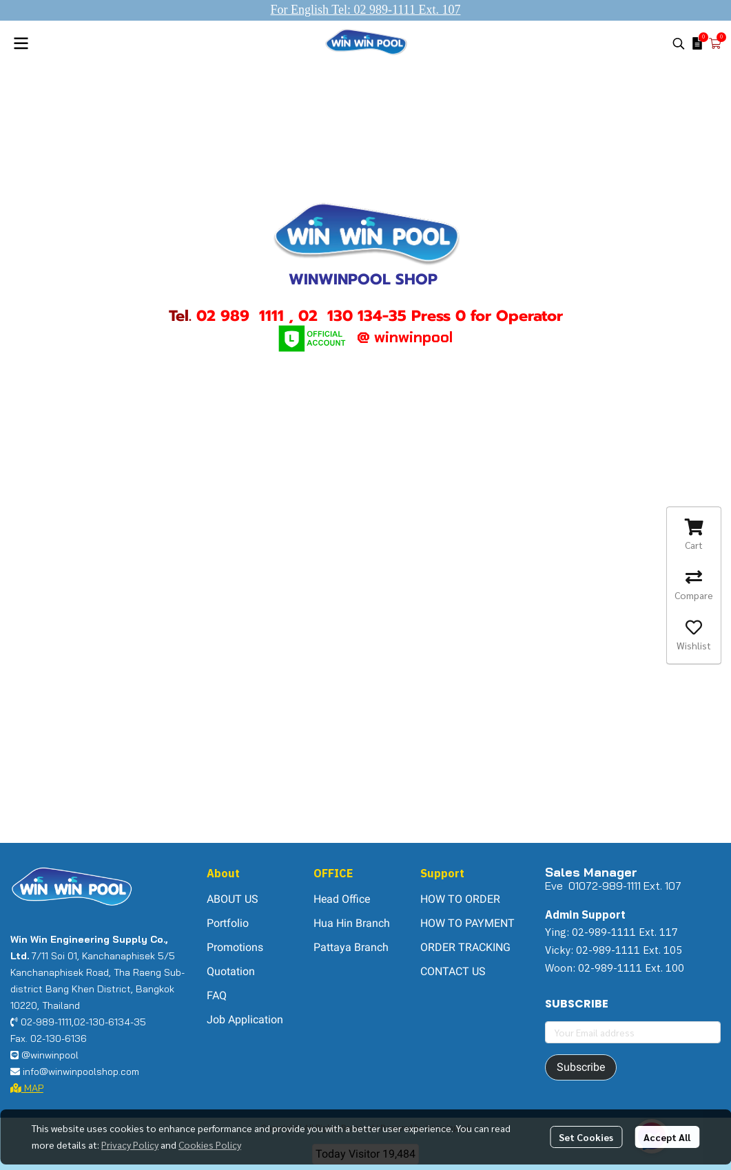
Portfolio (228, 923)
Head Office (341, 899)
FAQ (217, 995)
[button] (678, 43)
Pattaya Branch (351, 947)
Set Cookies (586, 1137)
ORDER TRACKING (465, 947)
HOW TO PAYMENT (467, 923)
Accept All (667, 1137)
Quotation (231, 971)
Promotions (235, 947)
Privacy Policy (129, 1144)
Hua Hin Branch (351, 923)
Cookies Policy (209, 1144)
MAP (26, 1088)
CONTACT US (453, 971)
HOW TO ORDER (460, 899)
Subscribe (581, 1067)
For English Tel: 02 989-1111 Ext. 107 (366, 10)
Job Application (245, 1019)
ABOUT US (232, 899)
